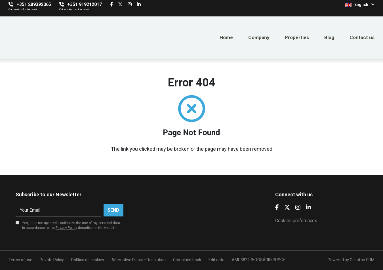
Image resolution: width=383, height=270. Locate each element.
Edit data (216, 260)
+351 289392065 (33, 4)
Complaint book (187, 260)
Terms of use (20, 260)
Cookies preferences (296, 220)
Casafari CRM (362, 260)
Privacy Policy (66, 228)
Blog (329, 37)
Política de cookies (87, 260)
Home (226, 37)
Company (259, 37)
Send (113, 210)
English (359, 4)
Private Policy (52, 260)
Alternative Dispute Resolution (138, 260)
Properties (297, 37)
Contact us (362, 37)
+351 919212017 (84, 4)
